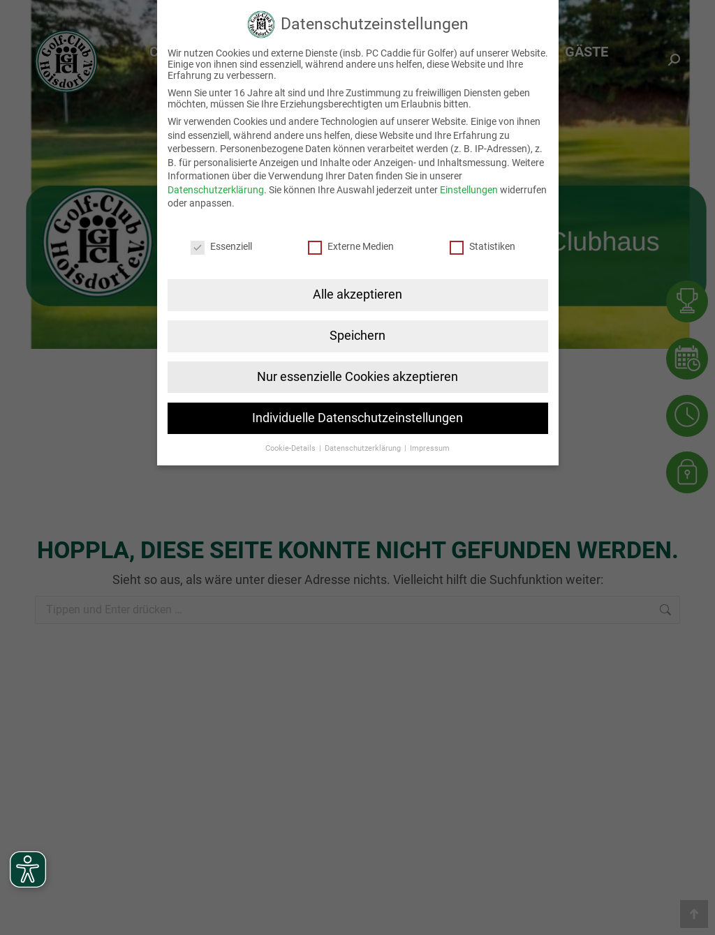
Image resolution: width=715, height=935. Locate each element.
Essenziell (221, 242)
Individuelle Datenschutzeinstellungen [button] (357, 414)
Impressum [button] (430, 444)
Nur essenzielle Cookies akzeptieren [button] (357, 373)
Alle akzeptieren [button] (357, 291)
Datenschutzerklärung (216, 186)
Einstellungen (469, 186)
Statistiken (482, 242)
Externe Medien (351, 242)
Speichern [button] (357, 332)
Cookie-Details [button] (291, 444)
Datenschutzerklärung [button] (364, 444)
